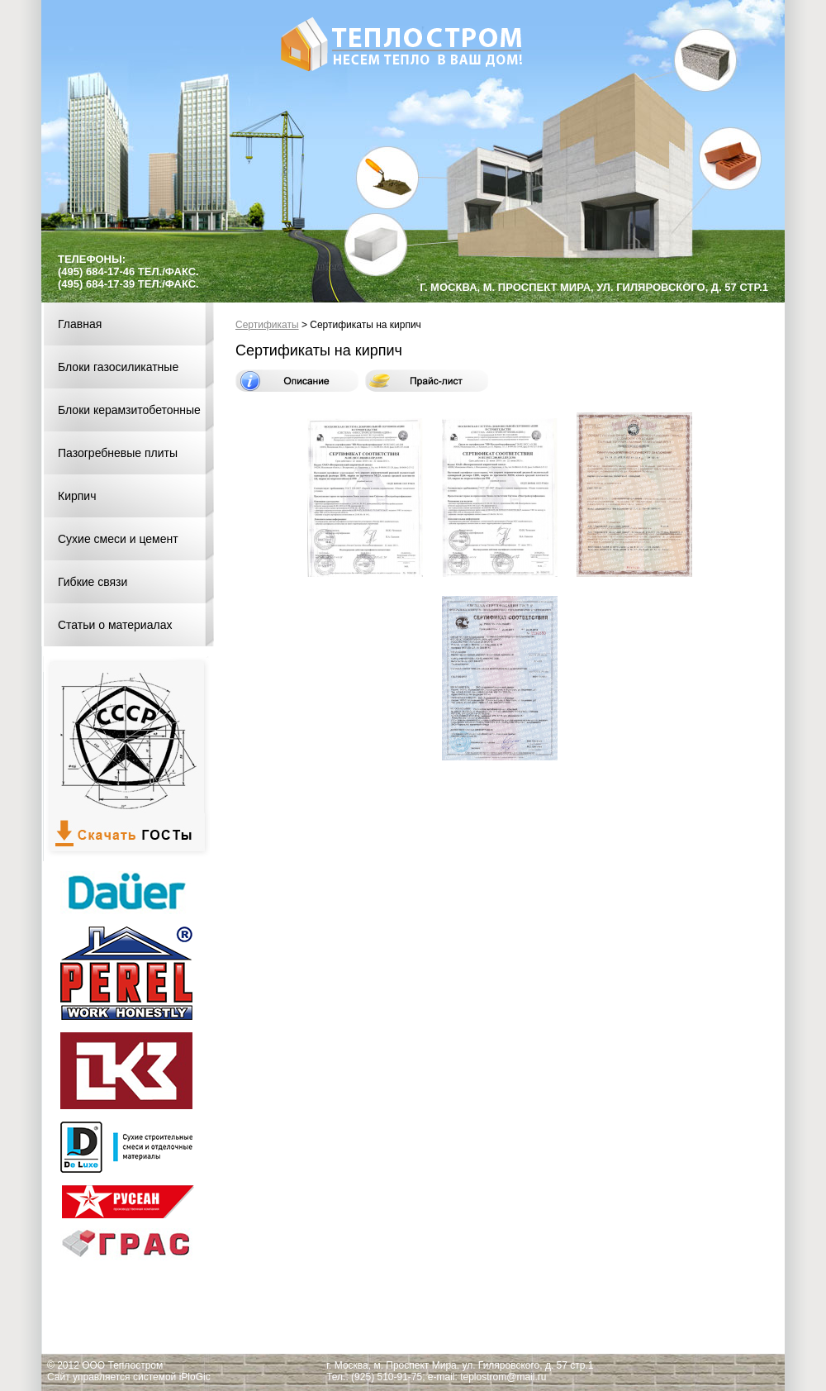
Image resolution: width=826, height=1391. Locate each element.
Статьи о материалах (115, 624)
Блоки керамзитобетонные (129, 410)
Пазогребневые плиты (118, 453)
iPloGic (195, 1377)
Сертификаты (267, 325)
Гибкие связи (92, 581)
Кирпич (77, 496)
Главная (80, 324)
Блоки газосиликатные (118, 367)
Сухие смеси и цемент (118, 538)
